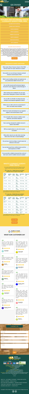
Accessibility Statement (11, 379)
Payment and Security (17, 384)
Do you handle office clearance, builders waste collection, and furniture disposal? (14, 117)
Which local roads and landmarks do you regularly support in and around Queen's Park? (14, 111)
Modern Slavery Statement (21, 382)
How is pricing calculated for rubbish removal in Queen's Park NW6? (14, 123)
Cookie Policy (15, 385)
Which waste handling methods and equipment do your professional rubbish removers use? (14, 79)
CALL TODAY (14, 219)
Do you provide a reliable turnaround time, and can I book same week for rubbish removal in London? (14, 153)
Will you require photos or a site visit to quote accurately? (14, 129)
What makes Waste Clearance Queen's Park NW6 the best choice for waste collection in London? (14, 67)
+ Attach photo (4, 349)
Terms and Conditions (6, 384)
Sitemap (14, 375)
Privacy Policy (13, 381)
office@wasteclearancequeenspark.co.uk (16, 370)
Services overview (5, 381)
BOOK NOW (14, 222)
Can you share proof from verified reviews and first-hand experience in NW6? (14, 147)
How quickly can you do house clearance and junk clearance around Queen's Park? (14, 73)
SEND (14, 352)
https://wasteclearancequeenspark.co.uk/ (15, 371)
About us (3, 379)
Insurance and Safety (6, 385)
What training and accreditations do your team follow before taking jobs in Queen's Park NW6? (14, 93)
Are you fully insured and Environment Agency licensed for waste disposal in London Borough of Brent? (14, 86)
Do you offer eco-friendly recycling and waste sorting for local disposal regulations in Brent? (14, 99)
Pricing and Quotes (21, 379)
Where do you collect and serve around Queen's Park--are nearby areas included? (14, 105)
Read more (14, 58)
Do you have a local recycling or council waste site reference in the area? (14, 141)
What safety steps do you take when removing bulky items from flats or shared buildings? (14, 135)
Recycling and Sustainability (7, 382)
